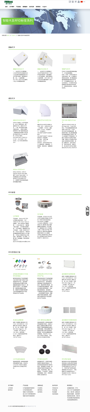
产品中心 (13, 35)
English (45, 6)
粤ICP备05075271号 (30, 406)
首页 (6, 6)
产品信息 (18, 6)
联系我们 (38, 6)
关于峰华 (11, 6)
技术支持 (31, 6)
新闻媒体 (25, 6)
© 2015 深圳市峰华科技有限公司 (16, 406)
